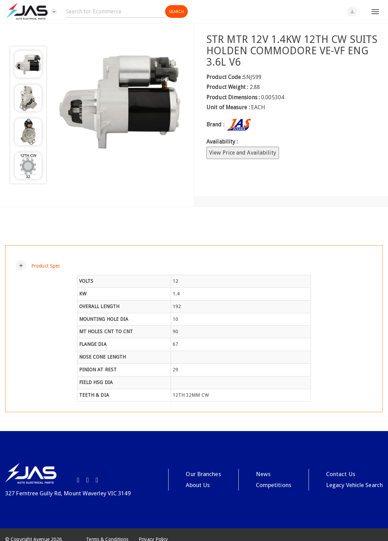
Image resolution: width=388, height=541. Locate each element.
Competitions (273, 485)
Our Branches (202, 474)
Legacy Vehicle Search (354, 485)
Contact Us (341, 474)
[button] (38, 265)
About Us (197, 485)
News (263, 474)
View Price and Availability (242, 152)
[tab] (194, 265)
